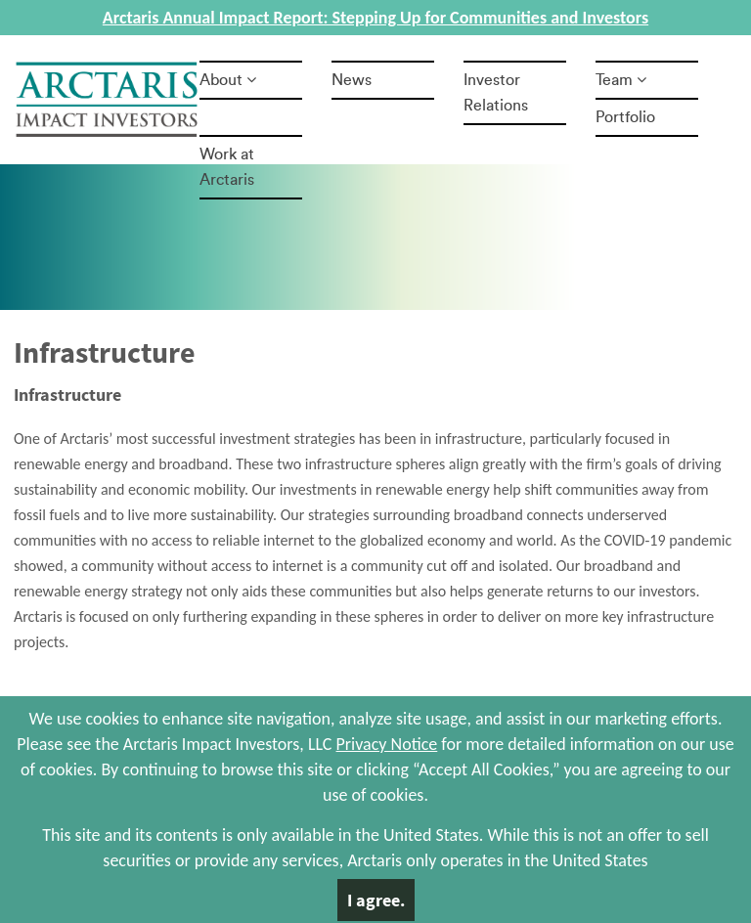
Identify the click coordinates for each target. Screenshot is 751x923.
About (227, 80)
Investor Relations (496, 92)
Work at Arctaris (226, 167)
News (351, 80)
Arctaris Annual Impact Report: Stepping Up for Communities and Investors (375, 17)
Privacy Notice (387, 744)
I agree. (376, 900)
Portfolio (625, 117)
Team (621, 80)
